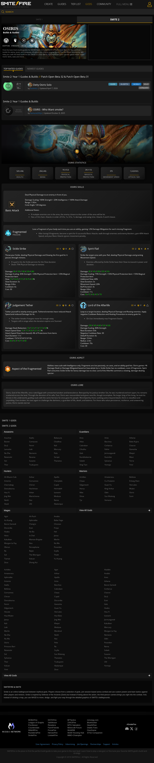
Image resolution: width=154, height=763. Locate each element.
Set (5, 461)
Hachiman (33, 488)
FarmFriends (53, 728)
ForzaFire (52, 730)
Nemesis (108, 635)
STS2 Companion (95, 733)
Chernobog (9, 485)
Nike (81, 492)
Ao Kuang (8, 520)
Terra (131, 461)
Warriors (83, 471)
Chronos (57, 524)
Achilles (7, 569)
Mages (7, 510)
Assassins (8, 432)
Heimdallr (58, 488)
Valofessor (52, 722)
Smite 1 (39, 19)
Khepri (57, 623)
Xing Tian (83, 464)
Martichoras (34, 496)
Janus (6, 619)
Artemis (7, 581)
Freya (56, 528)
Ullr (105, 661)
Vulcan (7, 665)
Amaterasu (9, 573)
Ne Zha (7, 635)
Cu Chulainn (110, 481)
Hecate (7, 612)
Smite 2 (114, 19)
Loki (6, 627)
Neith (56, 635)
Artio (56, 581)
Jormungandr (109, 619)
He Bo (31, 531)
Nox (30, 543)
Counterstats (33, 728)
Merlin (7, 631)
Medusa (57, 627)
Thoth (56, 554)
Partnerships (95, 744)
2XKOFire (71, 722)
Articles (115, 744)
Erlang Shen (134, 481)
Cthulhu (83, 449)
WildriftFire (33, 730)
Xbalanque (58, 665)
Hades (107, 608)
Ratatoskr (8, 650)
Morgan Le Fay (110, 631)
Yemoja (107, 665)
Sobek (106, 650)
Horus (82, 488)
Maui (131, 457)
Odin (106, 638)
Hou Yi (107, 612)
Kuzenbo (108, 457)
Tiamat (7, 558)
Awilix (6, 585)
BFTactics (71, 720)
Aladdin (107, 569)
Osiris (6, 642)
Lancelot (7, 449)
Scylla (56, 650)
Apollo (57, 577)
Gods (88, 4)
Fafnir (107, 449)
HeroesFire (52, 733)
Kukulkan (108, 623)
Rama (106, 646)
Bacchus (57, 585)
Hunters (7, 471)
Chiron (7, 596)
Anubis (107, 573)
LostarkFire (53, 735)
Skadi (6, 504)
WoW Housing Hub (75, 733)
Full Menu (124, 4)
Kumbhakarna (85, 457)
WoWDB (71, 730)
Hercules (58, 612)
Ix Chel (32, 535)
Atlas (82, 441)
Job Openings (82, 744)
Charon (107, 592)
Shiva (82, 496)
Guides (62, 4)
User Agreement (43, 744)
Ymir (6, 669)
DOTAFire (52, 720)
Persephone (34, 547)
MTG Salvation (73, 725)
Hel (55, 531)
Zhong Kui (33, 562)
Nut (55, 638)
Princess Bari (9, 646)
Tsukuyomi (58, 661)
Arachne (7, 438)
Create (48, 4)
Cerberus (108, 589)
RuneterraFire (34, 733)
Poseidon (108, 642)
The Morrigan (110, 658)
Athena (107, 581)
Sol (5, 654)
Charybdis (58, 481)
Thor (6, 661)
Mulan (132, 488)
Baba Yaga (58, 520)
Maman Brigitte (35, 539)
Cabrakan (58, 589)
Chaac (57, 592)
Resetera (52, 725)
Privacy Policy (57, 744)
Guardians (84, 432)
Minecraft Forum (74, 728)
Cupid (56, 596)
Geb (106, 604)
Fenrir (6, 604)
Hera (6, 535)
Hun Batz (58, 615)
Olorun (7, 547)
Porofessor (33, 725)
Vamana (108, 500)
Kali (5, 623)
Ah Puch (32, 516)
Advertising (70, 744)
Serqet (57, 457)
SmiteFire (32, 735)
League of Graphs (36, 722)
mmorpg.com (93, 720)
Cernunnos (8, 592)
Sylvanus (8, 658)
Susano (107, 654)
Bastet (7, 441)
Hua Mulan (8, 615)
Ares (106, 577)
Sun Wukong (59, 654)
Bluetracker (92, 722)
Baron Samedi (110, 585)
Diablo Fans (92, 728)
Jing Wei (57, 619)
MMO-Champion (74, 735)
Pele (56, 642)
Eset (106, 600)
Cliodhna (57, 441)
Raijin (31, 551)
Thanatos (58, 658)
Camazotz (33, 441)
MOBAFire (32, 720)
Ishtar (31, 492)
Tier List (76, 4)
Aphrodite (8, 577)
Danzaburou (9, 600)
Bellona (7, 589)
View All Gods (77, 675)
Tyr (81, 500)
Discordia (58, 600)
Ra (55, 646)
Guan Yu (57, 608)
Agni (56, 569)
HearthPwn (92, 725)
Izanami (107, 615)
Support (106, 744)
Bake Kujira (134, 441)
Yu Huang (58, 558)
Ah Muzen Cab (10, 477)
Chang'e (32, 524)
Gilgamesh (8, 608)
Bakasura (58, 438)
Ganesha (58, 604)
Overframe (91, 730)
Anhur (56, 573)
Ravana (32, 457)
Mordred (58, 631)
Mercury (107, 627)
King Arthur (109, 488)
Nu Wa (7, 638)
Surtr (131, 496)
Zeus (56, 669)
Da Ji (106, 596)
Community (104, 4)
